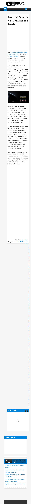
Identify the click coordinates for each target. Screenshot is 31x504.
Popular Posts (15, 461)
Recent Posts (8, 461)
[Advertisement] (19, 37)
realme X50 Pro (14, 56)
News (26, 244)
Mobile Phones (24, 242)
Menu (5, 9)
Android (17, 242)
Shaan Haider (24, 240)
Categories (22, 461)
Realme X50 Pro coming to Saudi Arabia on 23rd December (18, 20)
